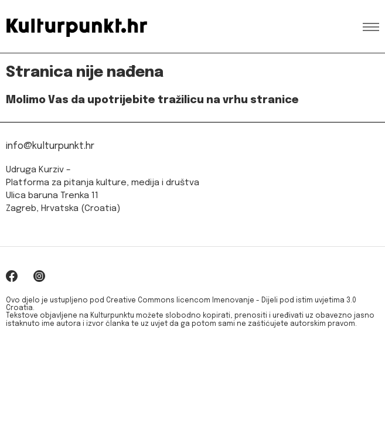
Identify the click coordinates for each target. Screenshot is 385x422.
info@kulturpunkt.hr (50, 146)
